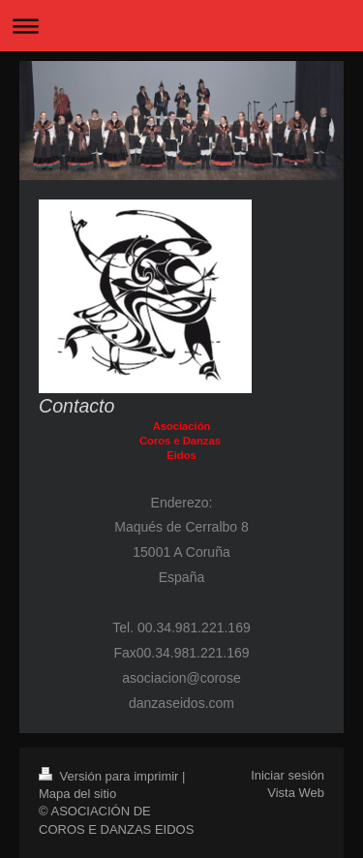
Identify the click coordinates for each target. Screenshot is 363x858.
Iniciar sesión (287, 775)
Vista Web (295, 792)
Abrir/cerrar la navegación (181, 25)
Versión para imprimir (110, 776)
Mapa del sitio (77, 793)
